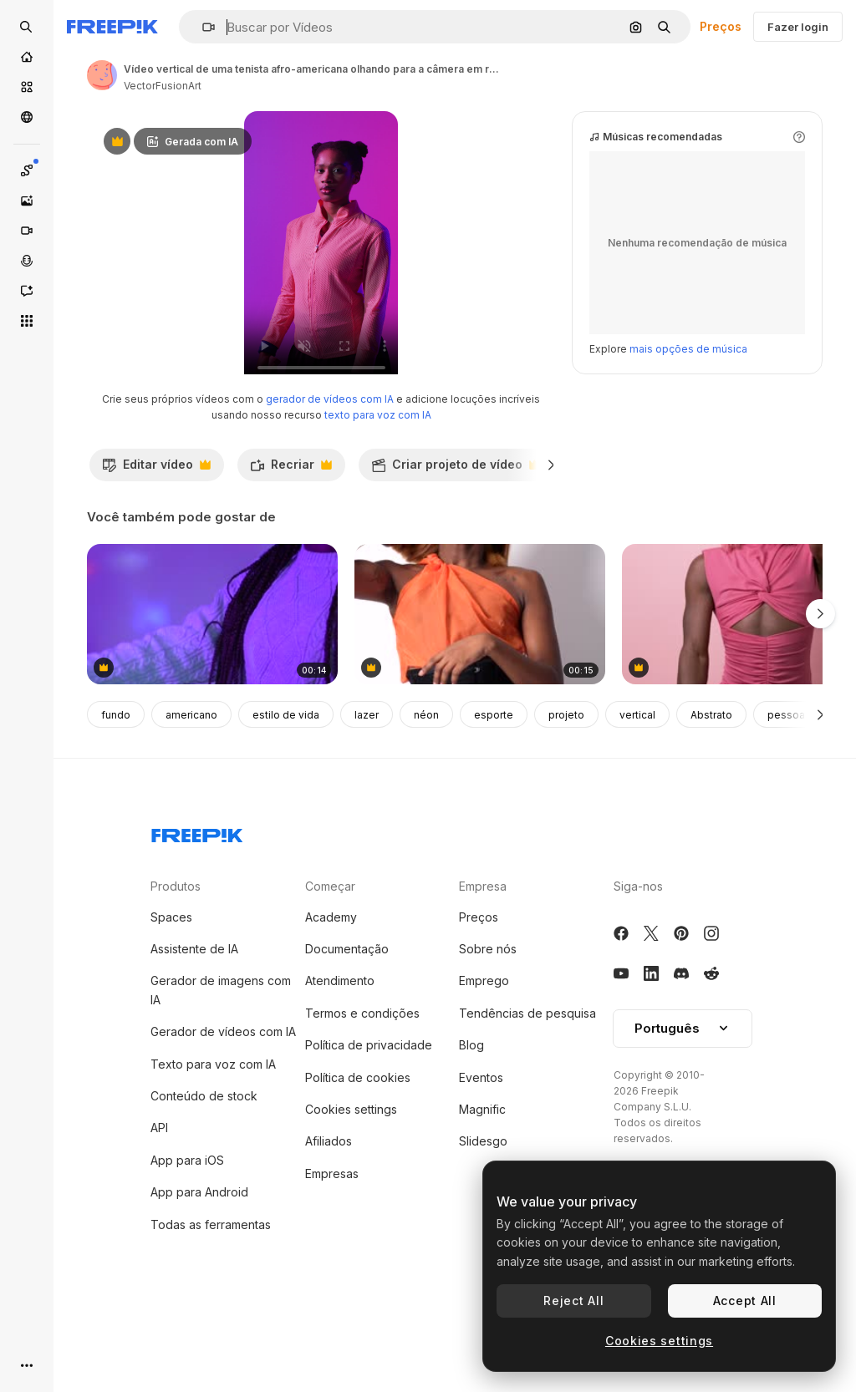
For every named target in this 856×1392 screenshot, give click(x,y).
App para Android (199, 1263)
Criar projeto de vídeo (455, 539)
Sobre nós (488, 1020)
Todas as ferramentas (210, 1295)
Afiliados (328, 1212)
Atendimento (339, 1051)
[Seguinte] (820, 785)
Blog (471, 1116)
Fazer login (797, 26)
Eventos (481, 1148)
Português (682, 1099)
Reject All (573, 1300)
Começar (330, 957)
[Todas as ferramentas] (26, 320)
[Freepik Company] (197, 903)
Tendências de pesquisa (527, 1084)
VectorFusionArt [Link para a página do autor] (162, 85)
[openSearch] (26, 26)
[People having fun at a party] (212, 685)
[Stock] (26, 87)
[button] (202, 27)
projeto (566, 786)
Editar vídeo (156, 539)
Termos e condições (362, 1084)
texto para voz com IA (377, 486)
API (159, 1198)
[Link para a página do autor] (102, 75)
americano (191, 786)
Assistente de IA (194, 1020)
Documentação (347, 1020)
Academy (331, 988)
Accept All (745, 1300)
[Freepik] (112, 26)
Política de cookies (357, 1148)
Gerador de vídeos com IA (223, 1102)
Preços (720, 26)
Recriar (291, 539)
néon (426, 786)
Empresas (332, 1244)
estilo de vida (285, 786)
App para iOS (187, 1231)
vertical (637, 786)
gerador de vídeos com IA (330, 470)
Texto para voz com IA (213, 1135)
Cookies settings (351, 1180)
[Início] (26, 56)
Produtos (175, 957)
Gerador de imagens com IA (220, 1060)
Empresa (483, 957)
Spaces (171, 988)
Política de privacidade (368, 1116)
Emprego (484, 1051)
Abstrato (711, 786)
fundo (115, 786)
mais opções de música (688, 420)
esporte (493, 786)
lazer (366, 786)
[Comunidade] (26, 117)
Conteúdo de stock (203, 1167)
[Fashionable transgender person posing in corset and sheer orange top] (479, 685)
